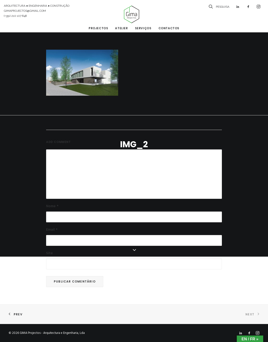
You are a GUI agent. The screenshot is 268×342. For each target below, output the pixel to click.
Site (49, 253)
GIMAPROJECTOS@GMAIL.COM (25, 10)
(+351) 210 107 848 (15, 16)
